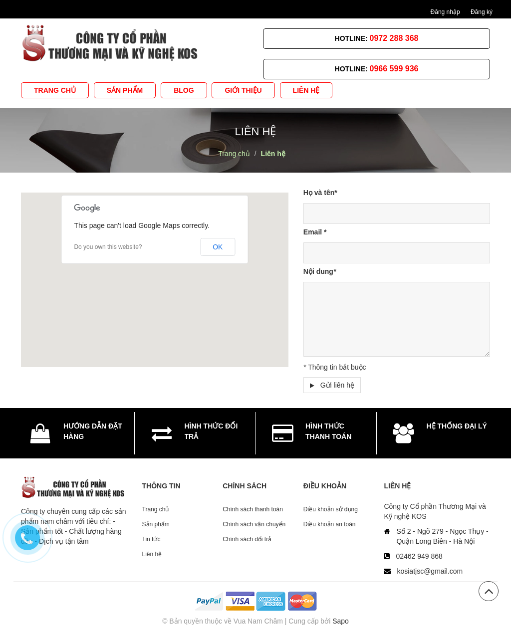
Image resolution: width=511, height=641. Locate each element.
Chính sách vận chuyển (254, 524)
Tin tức (151, 539)
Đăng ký (482, 11)
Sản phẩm (156, 524)
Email (315, 232)
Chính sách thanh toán (253, 509)
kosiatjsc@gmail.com (430, 571)
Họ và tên (320, 193)
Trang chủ (155, 509)
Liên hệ (152, 554)
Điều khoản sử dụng (330, 509)
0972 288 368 (394, 38)
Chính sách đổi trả (247, 539)
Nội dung (319, 271)
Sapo (340, 621)
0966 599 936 (394, 68)
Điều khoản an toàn (329, 524)
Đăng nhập (445, 11)
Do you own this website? (108, 246)
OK (218, 247)
